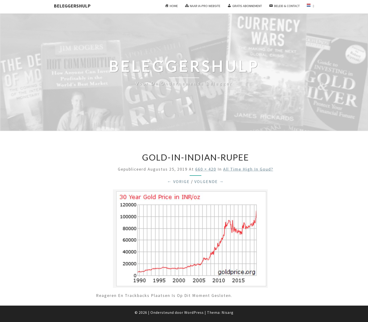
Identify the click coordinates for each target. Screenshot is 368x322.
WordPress (194, 312)
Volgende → (209, 181)
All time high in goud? (248, 169)
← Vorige (178, 181)
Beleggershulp (72, 6)
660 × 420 (205, 169)
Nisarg (228, 312)
